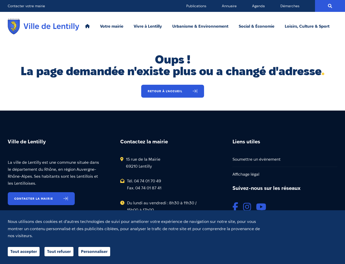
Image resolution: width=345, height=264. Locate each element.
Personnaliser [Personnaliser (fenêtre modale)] (94, 251)
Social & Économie (256, 26)
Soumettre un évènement (257, 159)
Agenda (258, 6)
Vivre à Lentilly (148, 26)
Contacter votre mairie (26, 6)
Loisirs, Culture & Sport (307, 26)
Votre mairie (111, 26)
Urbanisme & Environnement (200, 26)
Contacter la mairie (33, 198)
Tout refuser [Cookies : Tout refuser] (59, 251)
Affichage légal (246, 174)
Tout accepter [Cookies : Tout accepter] (23, 251)
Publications (196, 6)
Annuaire (229, 6)
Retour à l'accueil (165, 91)
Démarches (289, 6)
